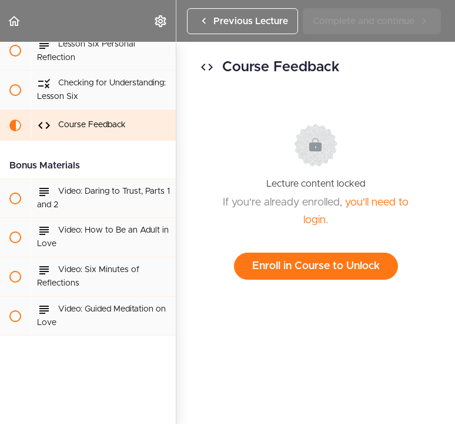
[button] (14, 21)
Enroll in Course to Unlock (316, 266)
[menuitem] (161, 21)
